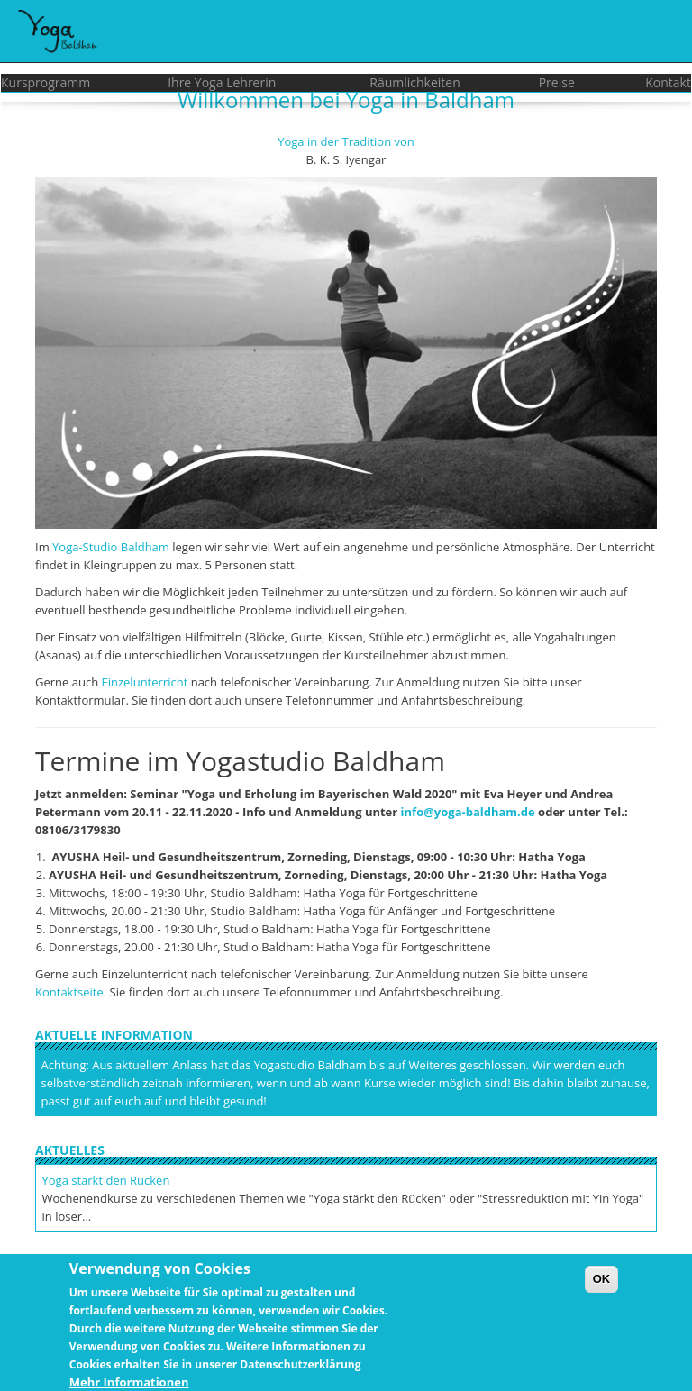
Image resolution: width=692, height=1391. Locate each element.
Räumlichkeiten (414, 82)
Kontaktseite (69, 992)
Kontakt (668, 82)
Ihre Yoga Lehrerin (222, 82)
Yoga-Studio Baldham (110, 547)
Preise (557, 82)
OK (602, 1286)
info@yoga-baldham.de (468, 812)
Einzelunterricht (145, 682)
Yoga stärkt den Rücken (106, 1180)
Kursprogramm (45, 82)
